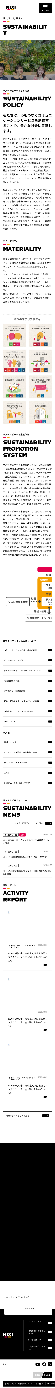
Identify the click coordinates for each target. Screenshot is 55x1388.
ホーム (5, 1297)
